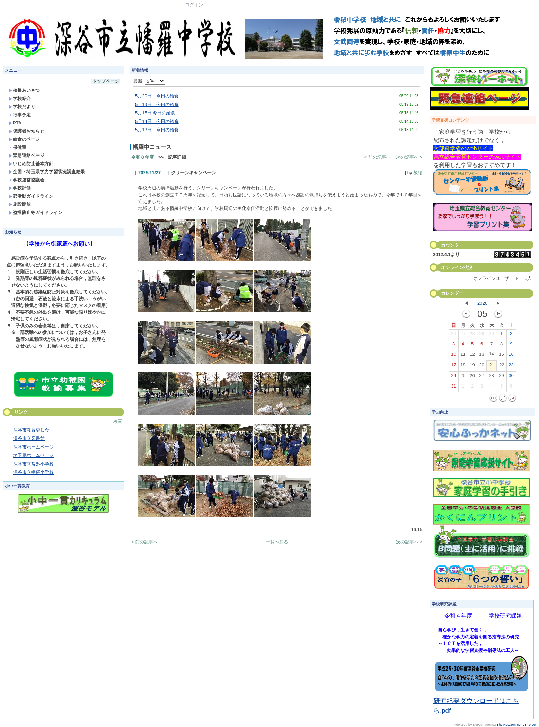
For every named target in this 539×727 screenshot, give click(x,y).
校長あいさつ (24, 90)
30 (491, 335)
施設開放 (20, 204)
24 (453, 377)
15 (501, 356)
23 (511, 366)
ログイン (194, 4)
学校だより (22, 106)
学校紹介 (20, 98)
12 (472, 356)
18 (462, 366)
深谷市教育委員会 (31, 430)
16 (511, 356)
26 (453, 335)
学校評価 (20, 187)
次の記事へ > (409, 157)
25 (462, 377)
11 (462, 356)
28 (472, 335)
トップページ (105, 81)
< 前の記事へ (377, 157)
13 (481, 356)
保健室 (17, 147)
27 (462, 335)
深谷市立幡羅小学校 (33, 472)
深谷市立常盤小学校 (33, 464)
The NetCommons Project (516, 724)
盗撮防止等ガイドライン (35, 212)
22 (501, 366)
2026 (482, 303)
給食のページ (24, 139)
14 (491, 355)
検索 (117, 421)
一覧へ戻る (277, 541)
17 (453, 366)
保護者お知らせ (26, 131)
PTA (15, 122)
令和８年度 (142, 157)
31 (453, 387)
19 (472, 366)
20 (481, 366)
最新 (149, 81)
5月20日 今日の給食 (157, 95)
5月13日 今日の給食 (157, 129)
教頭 (417, 172)
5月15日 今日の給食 (155, 112)
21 (491, 366)
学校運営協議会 (26, 180)
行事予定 (20, 114)
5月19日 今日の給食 (157, 104)
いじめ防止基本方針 (31, 163)
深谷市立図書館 (29, 438)
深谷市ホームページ (33, 447)
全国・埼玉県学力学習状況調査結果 (47, 171)
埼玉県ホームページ (33, 455)
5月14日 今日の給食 (157, 121)
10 (453, 356)
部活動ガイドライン (31, 196)
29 (481, 335)
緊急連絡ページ (26, 155)
